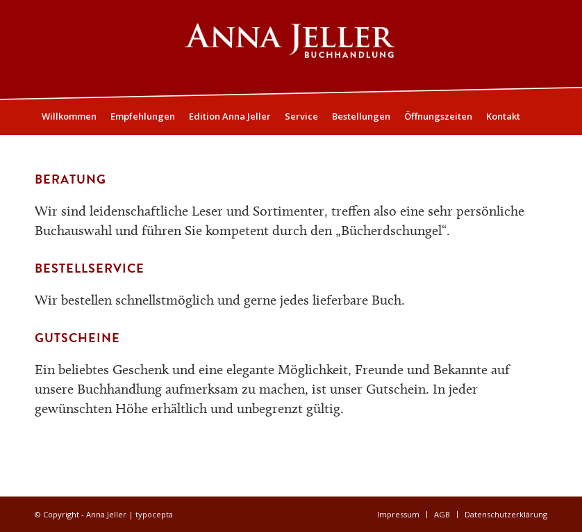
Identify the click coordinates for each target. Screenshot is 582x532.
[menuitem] (69, 116)
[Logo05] (291, 49)
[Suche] (539, 151)
